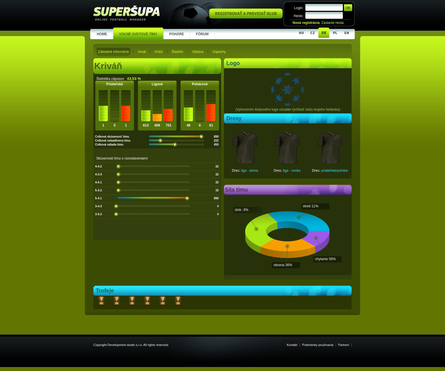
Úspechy (219, 52)
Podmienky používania (317, 345)
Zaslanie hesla (332, 23)
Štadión (177, 52)
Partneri (343, 345)
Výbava (197, 52)
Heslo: (298, 16)
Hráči (159, 52)
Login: (298, 8)
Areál (142, 52)
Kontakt (292, 345)
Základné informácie (113, 52)
